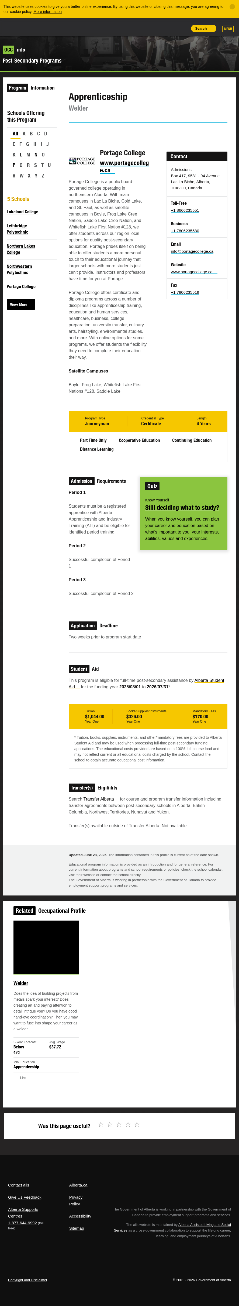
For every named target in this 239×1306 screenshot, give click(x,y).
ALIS (44, 26)
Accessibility (80, 1216)
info (14, 50)
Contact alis (18, 1185)
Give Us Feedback (24, 1197)
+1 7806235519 (185, 292)
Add (158, 28)
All (15, 133)
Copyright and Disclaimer (27, 1280)
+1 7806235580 (185, 230)
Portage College (21, 286)
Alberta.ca (78, 1185)
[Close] (232, 6)
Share (146, 28)
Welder (29, 989)
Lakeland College (22, 211)
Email (118, 133)
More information (47, 11)
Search (201, 28)
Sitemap (76, 1228)
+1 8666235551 (185, 210)
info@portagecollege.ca (192, 251)
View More (18, 304)
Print (182, 28)
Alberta (18, 26)
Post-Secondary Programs (32, 60)
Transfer (101, 799)
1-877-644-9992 (22, 1222)
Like (170, 28)
